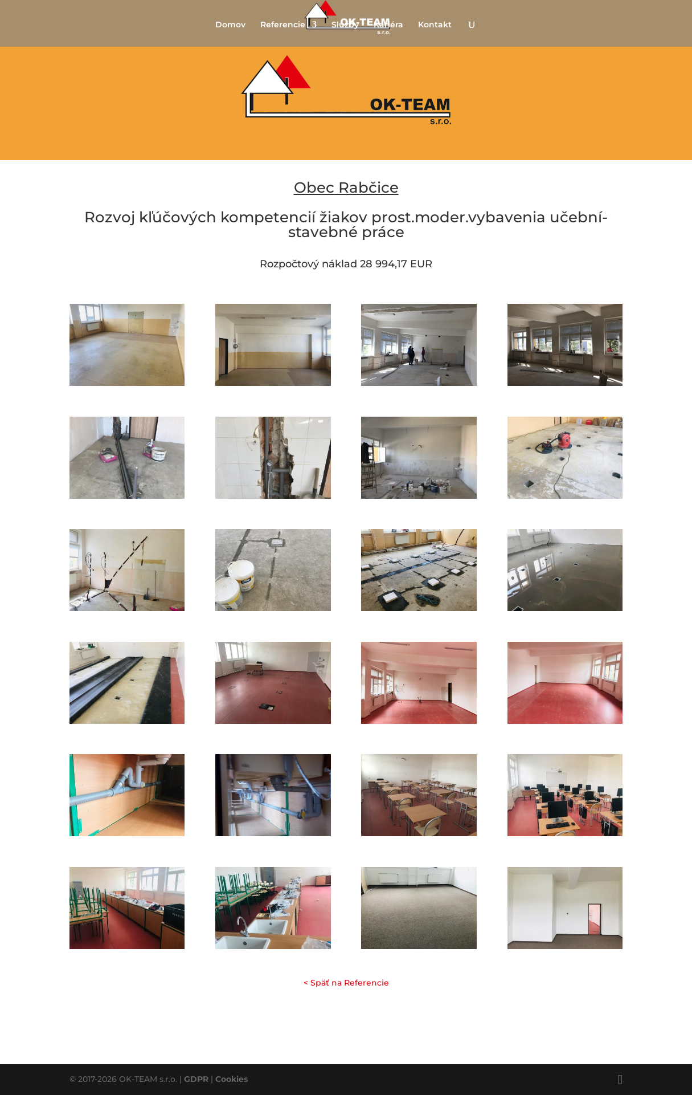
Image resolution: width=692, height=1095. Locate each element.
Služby (345, 25)
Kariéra (388, 25)
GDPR (196, 1079)
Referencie (282, 25)
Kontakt (435, 25)
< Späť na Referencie (346, 983)
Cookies (231, 1079)
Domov (230, 25)
